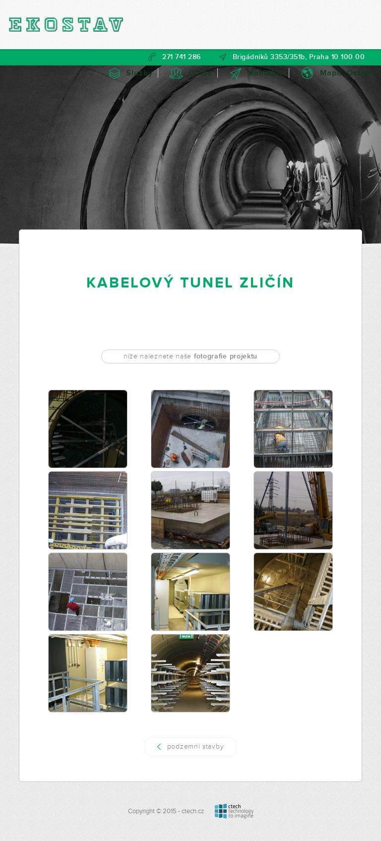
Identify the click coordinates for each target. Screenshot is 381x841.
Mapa (331, 73)
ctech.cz (193, 811)
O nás (200, 73)
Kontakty (266, 73)
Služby (139, 73)
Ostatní (361, 73)
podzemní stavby (195, 746)
